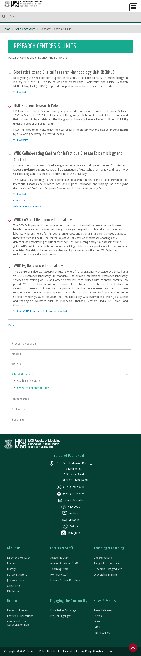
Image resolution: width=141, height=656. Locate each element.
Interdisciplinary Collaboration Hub (18, 623)
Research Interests (18, 610)
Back (11, 325)
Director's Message (19, 557)
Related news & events (27, 206)
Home (6, 29)
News (97, 621)
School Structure (25, 29)
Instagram (70, 533)
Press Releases (103, 610)
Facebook (70, 506)
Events (98, 616)
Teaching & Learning (109, 548)
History (11, 569)
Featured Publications (20, 616)
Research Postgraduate (108, 569)
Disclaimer (13, 591)
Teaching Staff (59, 569)
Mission (11, 563)
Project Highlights (61, 616)
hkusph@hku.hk (70, 500)
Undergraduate (103, 557)
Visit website (20, 92)
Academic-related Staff (64, 563)
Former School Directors (65, 580)
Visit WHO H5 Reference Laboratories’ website (41, 311)
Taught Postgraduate (106, 563)
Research (14, 601)
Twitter (70, 526)
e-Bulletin (99, 627)
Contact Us (14, 585)
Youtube (70, 513)
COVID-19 (19, 200)
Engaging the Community (68, 601)
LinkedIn (70, 519)
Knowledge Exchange (63, 610)
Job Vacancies (15, 580)
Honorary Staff (59, 574)
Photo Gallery (102, 632)
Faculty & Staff (61, 548)
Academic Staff (59, 557)
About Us (14, 548)
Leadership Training (105, 574)
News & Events (105, 601)
